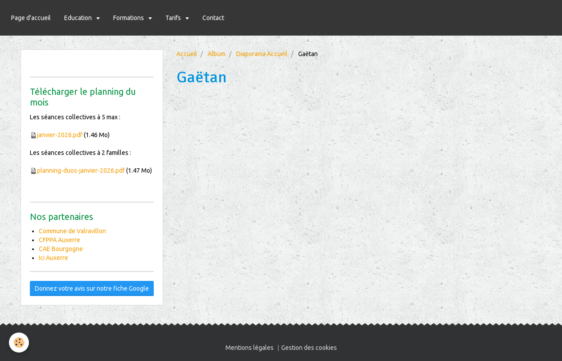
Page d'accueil (31, 17)
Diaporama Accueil (261, 53)
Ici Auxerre (53, 257)
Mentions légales (250, 347)
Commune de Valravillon (72, 231)
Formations (129, 17)
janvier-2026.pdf (59, 134)
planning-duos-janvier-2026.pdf (81, 170)
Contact (213, 17)
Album (217, 53)
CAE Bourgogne (61, 248)
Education (78, 17)
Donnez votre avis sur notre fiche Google (92, 288)
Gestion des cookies (309, 347)
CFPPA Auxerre (59, 239)
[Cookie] (19, 343)
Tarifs (173, 17)
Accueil (186, 53)
